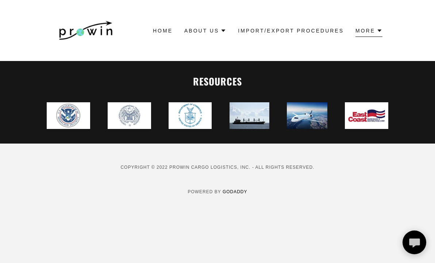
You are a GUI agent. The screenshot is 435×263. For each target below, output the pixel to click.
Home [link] (163, 31)
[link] (86, 30)
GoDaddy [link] (235, 191)
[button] (205, 30)
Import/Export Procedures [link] (291, 31)
